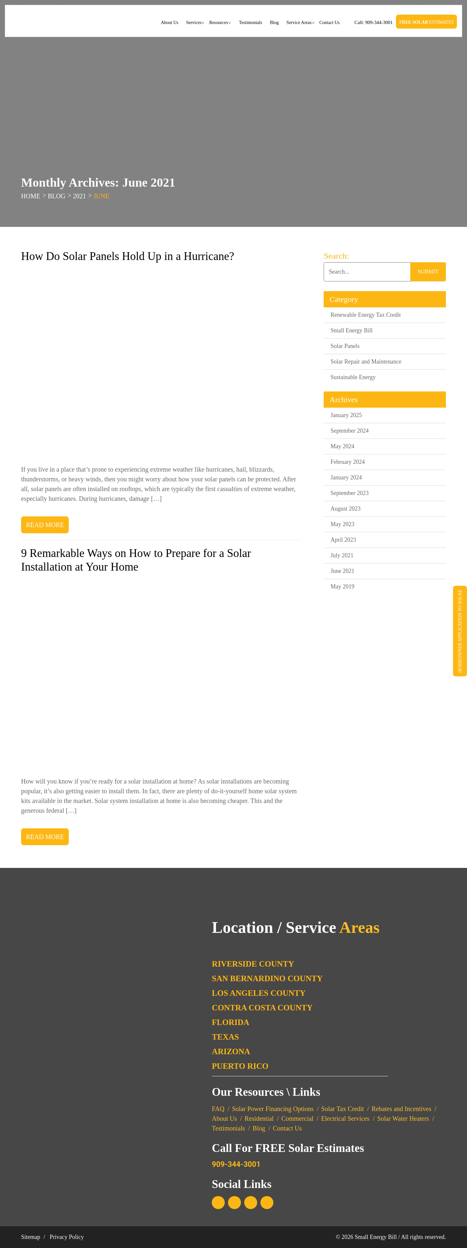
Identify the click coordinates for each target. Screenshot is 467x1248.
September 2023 (349, 493)
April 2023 (343, 540)
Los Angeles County (258, 993)
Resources (218, 22)
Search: (336, 256)
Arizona (231, 1051)
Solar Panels (345, 346)
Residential (259, 1118)
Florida (230, 1022)
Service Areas (298, 22)
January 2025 (346, 415)
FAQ (218, 1108)
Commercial (297, 1118)
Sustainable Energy (353, 377)
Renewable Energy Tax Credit (365, 315)
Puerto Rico (240, 1066)
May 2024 (342, 446)
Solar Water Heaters (403, 1118)
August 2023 (345, 508)
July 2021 (341, 555)
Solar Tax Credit (342, 1108)
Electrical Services (345, 1118)
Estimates (426, 22)
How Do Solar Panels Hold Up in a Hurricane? (127, 256)
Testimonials (250, 22)
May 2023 (342, 524)
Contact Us (329, 22)
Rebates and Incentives (401, 1108)
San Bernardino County (267, 978)
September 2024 (349, 430)
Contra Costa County (262, 1007)
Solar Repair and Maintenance (365, 361)
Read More (45, 524)
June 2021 (342, 571)
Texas (225, 1036)
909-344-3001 (378, 22)
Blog (274, 22)
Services (193, 22)
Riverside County (253, 963)
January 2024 (346, 477)
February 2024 (347, 462)
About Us (169, 22)
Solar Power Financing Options (273, 1108)
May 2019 (342, 586)
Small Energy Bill (351, 330)
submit (428, 271)
